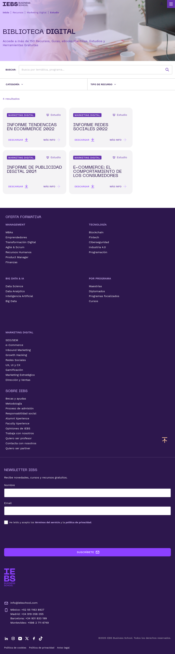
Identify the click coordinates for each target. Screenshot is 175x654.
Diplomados (97, 291)
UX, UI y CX (13, 365)
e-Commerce (14, 345)
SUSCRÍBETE (88, 552)
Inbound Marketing (18, 350)
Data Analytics (15, 291)
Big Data (11, 301)
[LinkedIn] (6, 638)
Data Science (14, 286)
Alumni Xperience (17, 418)
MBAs (9, 232)
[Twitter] (27, 638)
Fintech (94, 237)
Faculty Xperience (17, 423)
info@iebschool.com (21, 603)
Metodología (14, 403)
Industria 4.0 (97, 247)
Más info (52, 140)
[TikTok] (41, 638)
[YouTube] (20, 638)
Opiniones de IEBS (18, 428)
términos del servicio (47, 522)
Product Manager (17, 257)
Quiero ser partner (18, 448)
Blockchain (96, 232)
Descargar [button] (18, 140)
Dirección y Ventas (18, 380)
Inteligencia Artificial (19, 296)
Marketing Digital (37, 12)
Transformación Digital (21, 242)
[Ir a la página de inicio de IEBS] (9, 577)
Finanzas (11, 262)
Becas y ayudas (16, 398)
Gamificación (14, 369)
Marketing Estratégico (20, 375)
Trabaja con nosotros (20, 433)
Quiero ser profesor (19, 438)
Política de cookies (15, 647)
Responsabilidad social (21, 413)
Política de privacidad (41, 647)
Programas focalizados (104, 296)
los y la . (50, 522)
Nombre (9, 485)
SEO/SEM (12, 340)
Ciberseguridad (99, 242)
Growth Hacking (16, 355)
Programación (98, 252)
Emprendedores (16, 237)
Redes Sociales (16, 360)
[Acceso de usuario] (161, 4)
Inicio (6, 12)
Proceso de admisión (20, 408)
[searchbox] (95, 69)
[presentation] (30, 536)
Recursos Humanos (18, 252)
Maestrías (95, 286)
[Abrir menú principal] (171, 4)
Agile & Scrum (15, 247)
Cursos (93, 301)
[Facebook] (34, 638)
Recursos (18, 12)
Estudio (54, 12)
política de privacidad (78, 522)
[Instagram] (13, 638)
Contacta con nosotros (21, 443)
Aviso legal (63, 647)
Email (8, 503)
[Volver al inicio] (16, 4)
